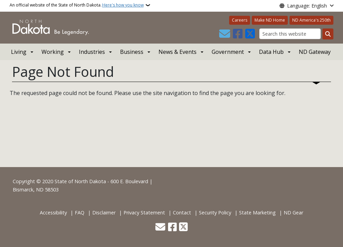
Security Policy (215, 212)
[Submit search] (327, 33)
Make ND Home (270, 20)
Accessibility (53, 212)
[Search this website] (290, 33)
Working (53, 52)
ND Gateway (315, 52)
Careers (239, 20)
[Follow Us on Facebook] (238, 34)
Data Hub (271, 52)
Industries (92, 52)
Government (228, 52)
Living (18, 52)
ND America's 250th (311, 20)
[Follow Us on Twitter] (250, 34)
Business (131, 52)
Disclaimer (104, 212)
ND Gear (293, 212)
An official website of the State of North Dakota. (77, 5)
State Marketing (257, 212)
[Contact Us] (224, 34)
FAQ (79, 212)
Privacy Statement (144, 212)
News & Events (177, 52)
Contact (182, 212)
